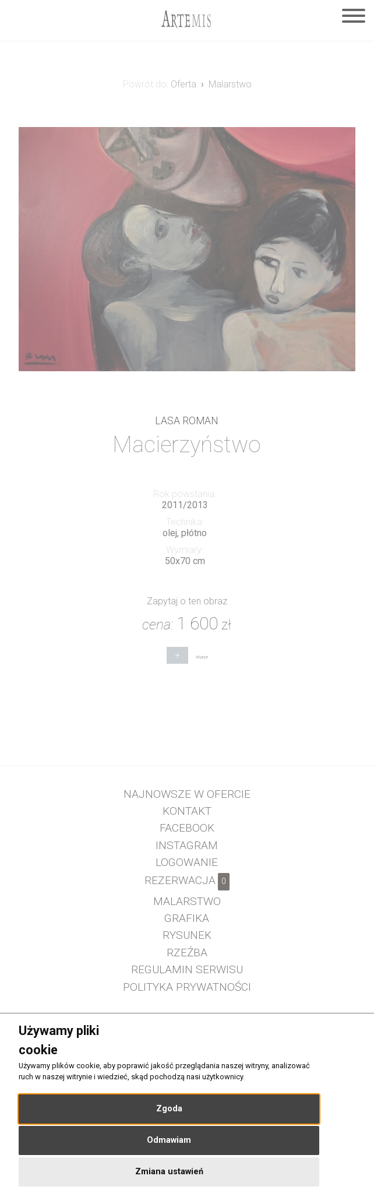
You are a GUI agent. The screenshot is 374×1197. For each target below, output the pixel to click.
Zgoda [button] (169, 1109)
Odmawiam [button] (169, 1140)
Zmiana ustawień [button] (169, 1172)
